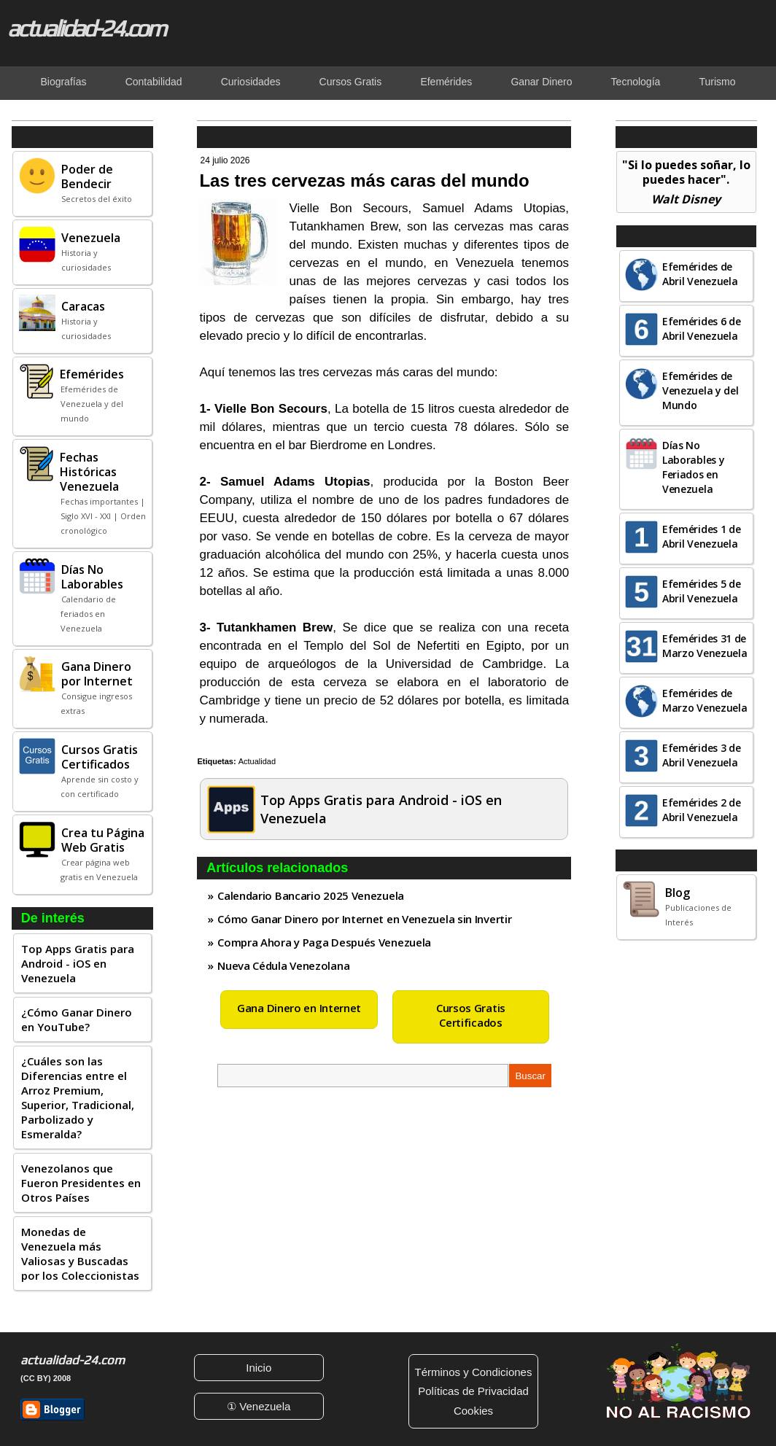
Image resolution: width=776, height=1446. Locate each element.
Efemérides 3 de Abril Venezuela (701, 755)
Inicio (258, 1367)
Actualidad (257, 761)
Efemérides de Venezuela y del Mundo (700, 390)
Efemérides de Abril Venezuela (700, 274)
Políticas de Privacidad (473, 1391)
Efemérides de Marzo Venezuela (705, 700)
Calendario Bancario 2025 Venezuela (310, 895)
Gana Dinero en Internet (299, 1007)
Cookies (473, 1410)
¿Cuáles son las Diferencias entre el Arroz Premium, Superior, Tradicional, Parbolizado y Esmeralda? (77, 1097)
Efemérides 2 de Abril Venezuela (701, 810)
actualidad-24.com (86, 28)
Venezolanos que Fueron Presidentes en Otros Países (81, 1183)
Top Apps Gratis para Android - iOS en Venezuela (77, 963)
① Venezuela (258, 1406)
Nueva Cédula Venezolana (283, 965)
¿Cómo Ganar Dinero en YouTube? (76, 1019)
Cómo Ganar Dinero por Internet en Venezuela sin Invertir (364, 918)
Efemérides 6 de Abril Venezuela (701, 328)
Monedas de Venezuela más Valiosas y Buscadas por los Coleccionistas (80, 1253)
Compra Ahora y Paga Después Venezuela (324, 942)
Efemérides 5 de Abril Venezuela (701, 591)
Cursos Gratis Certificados (470, 1015)
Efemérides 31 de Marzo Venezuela (705, 645)
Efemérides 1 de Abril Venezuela (701, 536)
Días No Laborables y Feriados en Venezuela (693, 467)
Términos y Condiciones (473, 1372)
